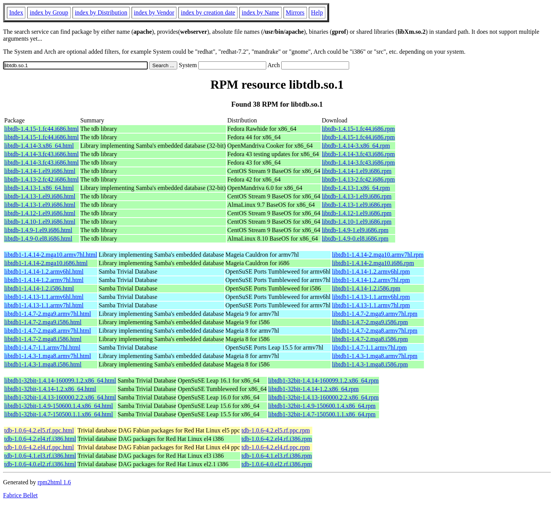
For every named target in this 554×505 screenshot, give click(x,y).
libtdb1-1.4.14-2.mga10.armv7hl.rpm (378, 254)
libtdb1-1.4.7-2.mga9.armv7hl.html (47, 313)
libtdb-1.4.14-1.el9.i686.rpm (357, 171)
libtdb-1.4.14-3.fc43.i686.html (41, 154)
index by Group (49, 12)
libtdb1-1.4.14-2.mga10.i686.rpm (373, 263)
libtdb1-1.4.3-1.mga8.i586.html (42, 364)
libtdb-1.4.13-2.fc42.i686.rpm (358, 179)
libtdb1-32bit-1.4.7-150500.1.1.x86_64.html (58, 414)
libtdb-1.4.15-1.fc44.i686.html (41, 128)
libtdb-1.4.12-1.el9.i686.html (39, 213)
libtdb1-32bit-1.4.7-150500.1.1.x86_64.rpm (322, 414)
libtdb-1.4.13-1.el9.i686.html (39, 196)
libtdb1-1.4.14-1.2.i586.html (39, 288)
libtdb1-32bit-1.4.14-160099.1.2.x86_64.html (60, 380)
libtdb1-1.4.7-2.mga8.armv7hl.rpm (374, 330)
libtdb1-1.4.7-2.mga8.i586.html (42, 339)
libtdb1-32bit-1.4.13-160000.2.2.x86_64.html (60, 397)
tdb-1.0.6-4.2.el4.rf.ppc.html (39, 447)
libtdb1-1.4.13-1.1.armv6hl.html (44, 297)
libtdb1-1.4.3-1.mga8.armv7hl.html (47, 356)
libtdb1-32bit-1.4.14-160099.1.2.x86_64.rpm (323, 380)
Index (16, 12)
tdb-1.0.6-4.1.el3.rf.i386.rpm (276, 455)
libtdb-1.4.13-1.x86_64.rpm (356, 188)
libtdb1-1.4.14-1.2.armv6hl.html (44, 271)
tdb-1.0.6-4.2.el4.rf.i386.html (40, 439)
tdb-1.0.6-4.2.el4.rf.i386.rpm (276, 439)
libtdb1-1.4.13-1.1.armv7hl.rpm (371, 305)
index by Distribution (101, 12)
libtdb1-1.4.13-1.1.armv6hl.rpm (371, 297)
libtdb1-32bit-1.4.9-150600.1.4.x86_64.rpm (322, 406)
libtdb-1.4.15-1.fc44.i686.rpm (358, 128)
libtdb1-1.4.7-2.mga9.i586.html (42, 322)
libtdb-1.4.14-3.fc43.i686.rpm (358, 154)
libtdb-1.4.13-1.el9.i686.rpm (357, 196)
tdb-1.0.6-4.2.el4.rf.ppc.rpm (275, 447)
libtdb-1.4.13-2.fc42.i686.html (41, 179)
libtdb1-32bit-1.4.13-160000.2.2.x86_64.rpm (323, 397)
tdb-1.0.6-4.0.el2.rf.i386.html (40, 464)
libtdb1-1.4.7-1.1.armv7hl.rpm (369, 347)
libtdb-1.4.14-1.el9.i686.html (39, 171)
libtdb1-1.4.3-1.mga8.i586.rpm (370, 364)
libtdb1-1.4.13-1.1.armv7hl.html (44, 305)
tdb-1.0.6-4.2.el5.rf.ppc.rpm (275, 430)
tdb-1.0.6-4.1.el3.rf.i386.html (40, 455)
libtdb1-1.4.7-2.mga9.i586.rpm (370, 322)
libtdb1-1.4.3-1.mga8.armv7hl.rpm (374, 356)
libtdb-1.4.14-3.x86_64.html (39, 145)
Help (317, 12)
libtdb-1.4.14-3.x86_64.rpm (356, 145)
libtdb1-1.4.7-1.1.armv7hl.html (42, 347)
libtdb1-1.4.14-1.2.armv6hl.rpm (371, 271)
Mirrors (295, 12)
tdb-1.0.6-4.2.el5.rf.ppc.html (39, 430)
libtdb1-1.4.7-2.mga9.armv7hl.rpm (374, 313)
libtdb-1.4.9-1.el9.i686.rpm (355, 230)
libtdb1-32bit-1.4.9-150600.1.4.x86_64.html (58, 406)
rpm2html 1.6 (54, 482)
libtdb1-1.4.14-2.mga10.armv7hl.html (50, 254)
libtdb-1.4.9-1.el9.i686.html (38, 230)
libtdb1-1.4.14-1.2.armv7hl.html (44, 280)
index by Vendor (154, 12)
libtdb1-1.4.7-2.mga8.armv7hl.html (47, 330)
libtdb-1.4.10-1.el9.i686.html (39, 221)
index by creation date (208, 12)
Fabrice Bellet (20, 495)
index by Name (260, 12)
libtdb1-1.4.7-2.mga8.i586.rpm (370, 339)
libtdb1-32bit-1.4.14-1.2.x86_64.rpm (313, 389)
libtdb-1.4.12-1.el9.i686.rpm (357, 213)
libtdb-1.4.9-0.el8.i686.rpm (355, 238)
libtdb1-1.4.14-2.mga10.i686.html (45, 263)
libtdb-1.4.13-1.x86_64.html (39, 188)
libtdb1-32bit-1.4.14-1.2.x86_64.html (50, 389)
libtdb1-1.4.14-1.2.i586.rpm (366, 288)
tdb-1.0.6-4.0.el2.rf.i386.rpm (276, 464)
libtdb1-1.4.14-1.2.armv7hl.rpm (371, 280)
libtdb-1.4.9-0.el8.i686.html (38, 238)
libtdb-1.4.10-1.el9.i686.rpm (357, 221)
